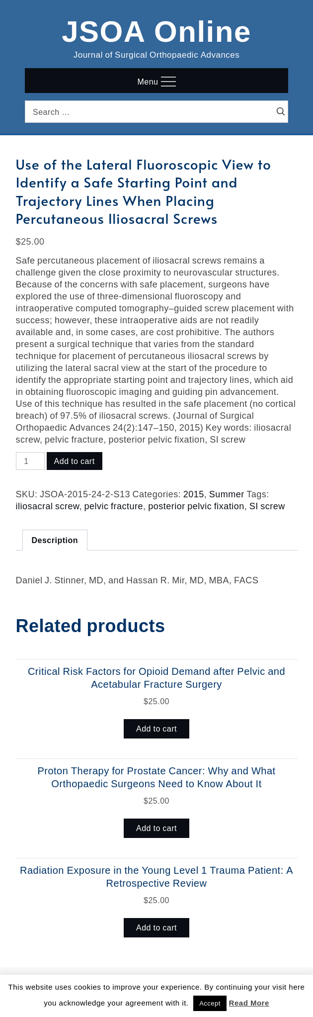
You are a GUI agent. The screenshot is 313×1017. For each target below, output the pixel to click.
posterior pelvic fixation (196, 505)
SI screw (267, 505)
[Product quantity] (30, 461)
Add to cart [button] (156, 729)
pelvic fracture (114, 505)
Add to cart (74, 461)
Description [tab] (55, 540)
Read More (249, 1003)
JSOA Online (156, 29)
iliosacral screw (47, 505)
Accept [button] (210, 1003)
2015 (193, 493)
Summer (226, 493)
